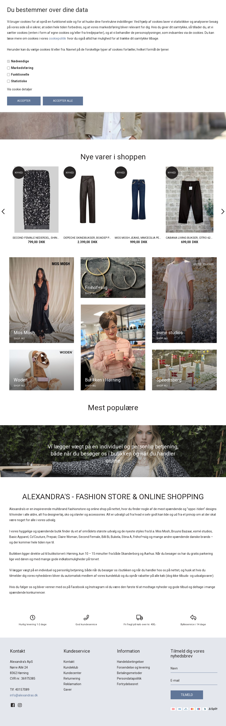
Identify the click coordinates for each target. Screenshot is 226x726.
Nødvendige (20, 61)
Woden (20, 380)
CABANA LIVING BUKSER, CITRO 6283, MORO (189, 237)
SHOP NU (19, 338)
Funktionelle (20, 74)
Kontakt (69, 661)
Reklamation (72, 684)
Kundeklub (71, 667)
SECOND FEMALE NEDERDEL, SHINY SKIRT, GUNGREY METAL (36, 237)
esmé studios (169, 332)
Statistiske (19, 81)
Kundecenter (72, 673)
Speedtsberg (168, 380)
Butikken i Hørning (103, 380)
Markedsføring (22, 68)
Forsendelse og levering (133, 667)
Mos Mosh (24, 332)
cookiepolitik (58, 38)
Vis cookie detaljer (19, 89)
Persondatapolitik (129, 678)
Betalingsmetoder (129, 673)
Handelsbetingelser (130, 661)
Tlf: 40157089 (19, 689)
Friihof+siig (96, 287)
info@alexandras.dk (24, 695)
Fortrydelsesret (127, 684)
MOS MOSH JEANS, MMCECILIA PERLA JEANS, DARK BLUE (138, 237)
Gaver (68, 689)
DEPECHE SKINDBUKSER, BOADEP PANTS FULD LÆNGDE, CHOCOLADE (87, 237)
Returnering (72, 678)
